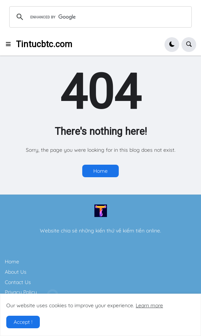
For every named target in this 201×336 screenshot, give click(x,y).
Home (100, 171)
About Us (16, 272)
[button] (10, 44)
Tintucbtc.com (44, 44)
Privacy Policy (21, 292)
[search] (99, 17)
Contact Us (18, 282)
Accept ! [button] (23, 322)
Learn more (149, 305)
